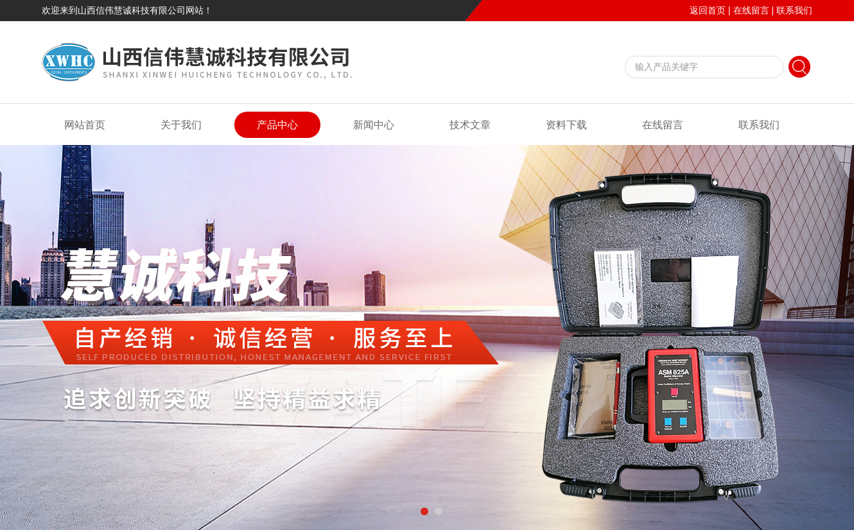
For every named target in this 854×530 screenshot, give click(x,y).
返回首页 (708, 10)
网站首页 (84, 124)
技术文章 (470, 124)
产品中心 (277, 124)
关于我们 (181, 124)
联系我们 (794, 10)
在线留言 (751, 10)
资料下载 (566, 124)
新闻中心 (373, 124)
